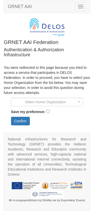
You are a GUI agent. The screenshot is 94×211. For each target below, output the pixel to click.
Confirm (20, 121)
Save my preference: (28, 112)
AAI (20, 6)
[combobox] (47, 102)
